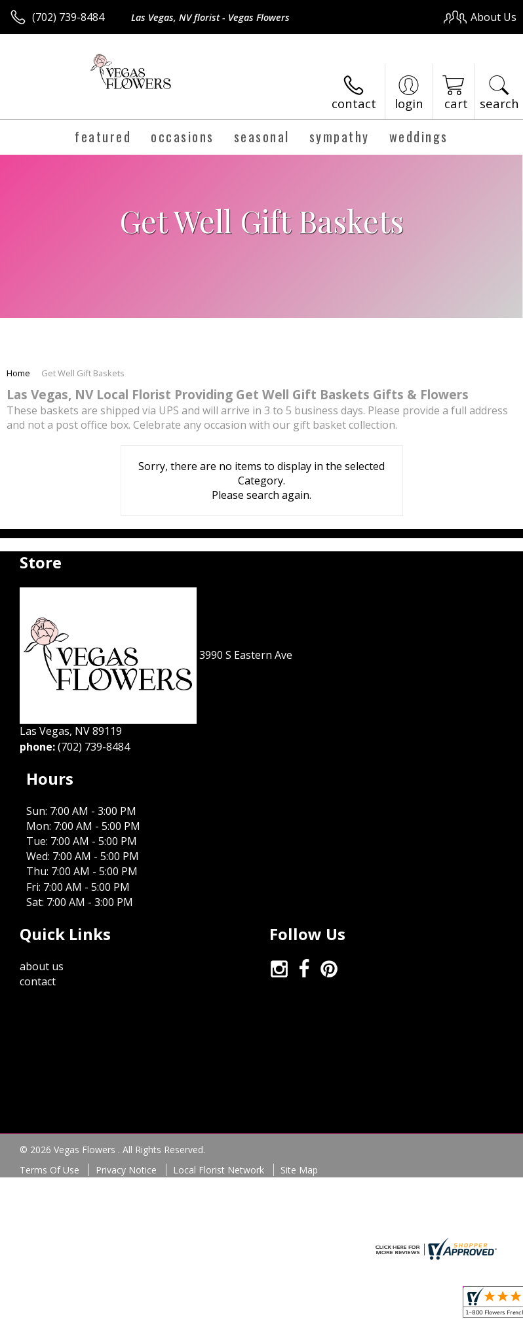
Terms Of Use (49, 1094)
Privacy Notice (126, 1094)
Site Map (299, 1094)
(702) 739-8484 (68, 17)
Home (18, 373)
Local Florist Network (218, 1094)
